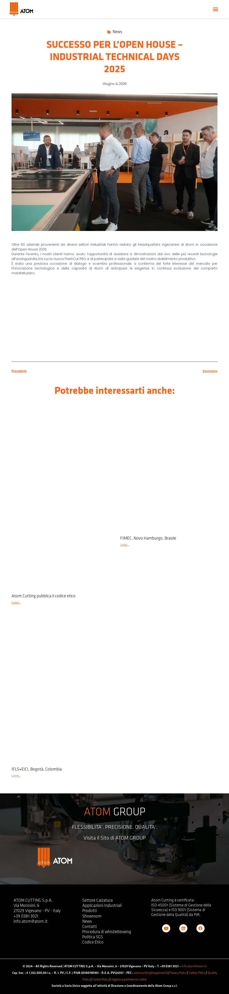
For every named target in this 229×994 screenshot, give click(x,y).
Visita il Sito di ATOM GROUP (114, 838)
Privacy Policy (178, 973)
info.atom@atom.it (194, 966)
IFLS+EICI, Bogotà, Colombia (37, 769)
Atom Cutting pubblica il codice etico (44, 596)
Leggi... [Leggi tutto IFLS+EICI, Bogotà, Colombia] (16, 776)
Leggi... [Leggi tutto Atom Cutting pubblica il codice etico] (16, 602)
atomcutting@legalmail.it (150, 973)
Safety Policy (197, 973)
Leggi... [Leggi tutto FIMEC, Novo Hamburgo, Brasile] (124, 545)
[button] (215, 9)
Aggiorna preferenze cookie (129, 979)
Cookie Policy (100, 979)
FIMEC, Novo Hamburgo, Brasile (148, 538)
